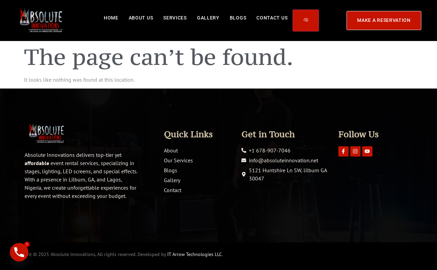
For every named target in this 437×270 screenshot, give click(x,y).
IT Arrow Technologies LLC (194, 254)
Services (175, 18)
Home (111, 18)
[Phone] (19, 252)
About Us (141, 18)
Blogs (238, 18)
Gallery (208, 18)
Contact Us (271, 18)
